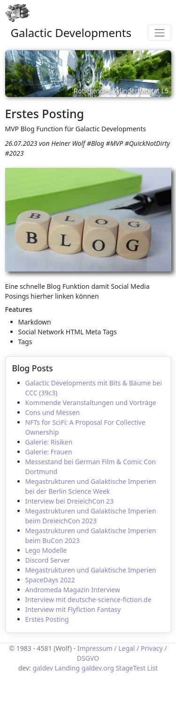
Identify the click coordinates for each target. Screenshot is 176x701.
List (152, 667)
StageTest (130, 667)
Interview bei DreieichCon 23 (69, 501)
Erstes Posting (47, 619)
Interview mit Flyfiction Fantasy (73, 609)
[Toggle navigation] (159, 32)
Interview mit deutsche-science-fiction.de (88, 599)
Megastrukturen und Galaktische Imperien (90, 569)
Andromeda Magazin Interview (72, 589)
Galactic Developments (71, 32)
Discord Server (47, 560)
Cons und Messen (52, 412)
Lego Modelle (46, 550)
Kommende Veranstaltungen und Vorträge (90, 402)
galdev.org (97, 667)
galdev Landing (55, 667)
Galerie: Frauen (48, 451)
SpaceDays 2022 (50, 579)
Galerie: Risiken (49, 441)
